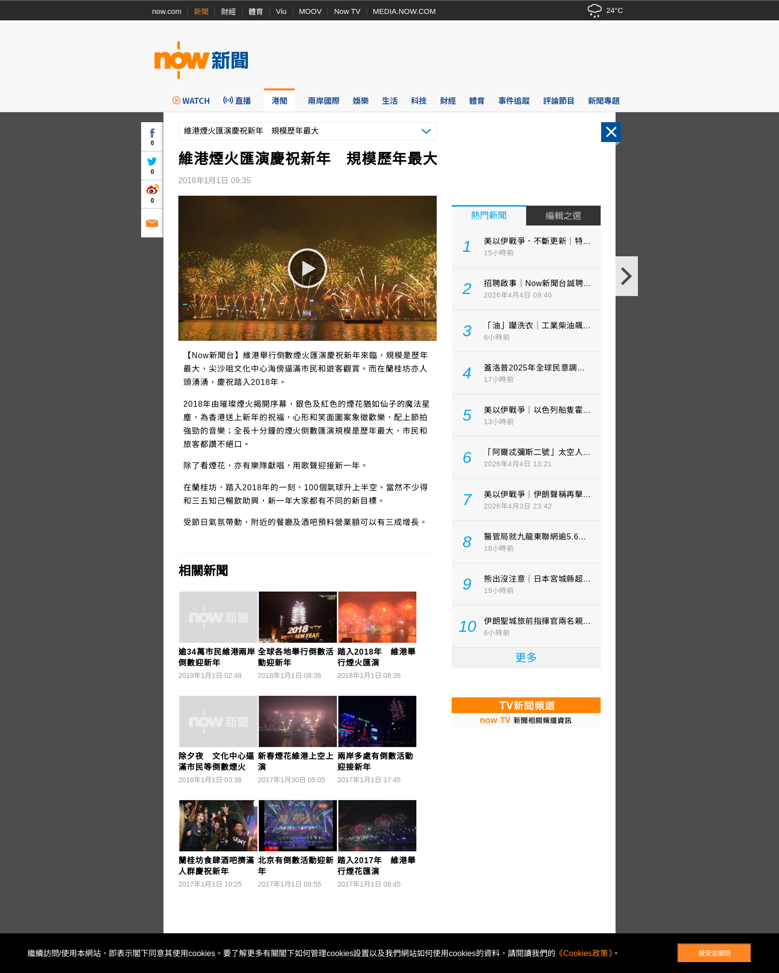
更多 (526, 658)
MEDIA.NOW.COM (404, 11)
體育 (255, 11)
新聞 (201, 11)
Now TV (347, 11)
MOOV (310, 11)
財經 (228, 11)
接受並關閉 (715, 953)
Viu (281, 11)
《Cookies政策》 (583, 953)
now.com (166, 11)
